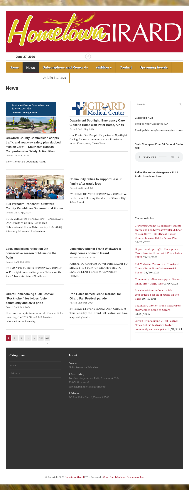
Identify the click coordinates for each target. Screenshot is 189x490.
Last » (47, 339)
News (30, 68)
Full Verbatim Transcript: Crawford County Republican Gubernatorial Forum (156, 268)
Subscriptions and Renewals (65, 67)
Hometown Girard (74, 477)
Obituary (14, 373)
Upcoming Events (154, 67)
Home (14, 67)
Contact (125, 67)
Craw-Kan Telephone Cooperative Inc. (123, 477)
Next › (41, 339)
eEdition (104, 67)
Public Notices (54, 77)
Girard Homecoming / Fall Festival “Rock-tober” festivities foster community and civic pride (30, 298)
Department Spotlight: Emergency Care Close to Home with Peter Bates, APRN (158, 253)
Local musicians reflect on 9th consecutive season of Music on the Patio (31, 253)
